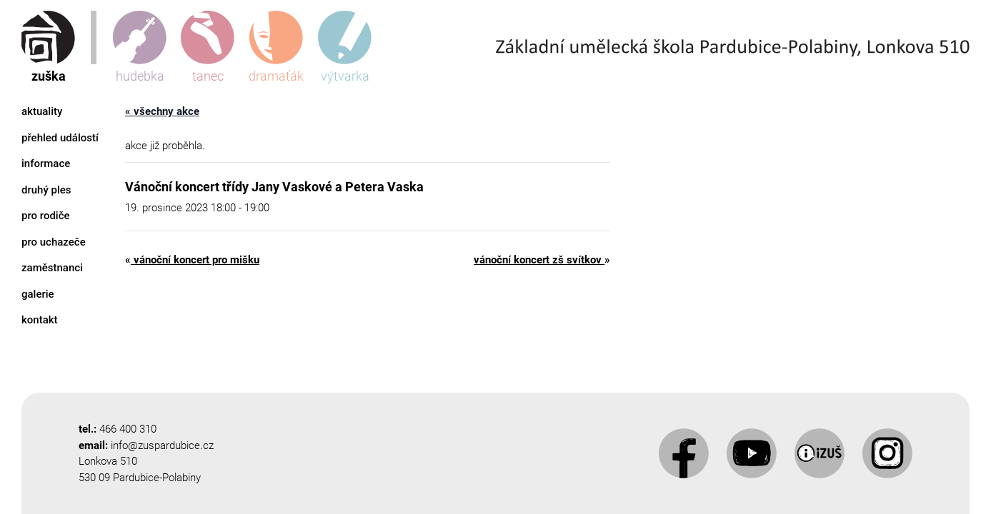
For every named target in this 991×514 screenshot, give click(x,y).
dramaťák (276, 47)
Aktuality (41, 111)
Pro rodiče (45, 215)
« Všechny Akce (162, 111)
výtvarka (345, 47)
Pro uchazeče (53, 242)
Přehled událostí (60, 137)
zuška (48, 47)
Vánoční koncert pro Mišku (192, 259)
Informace (45, 163)
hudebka (139, 47)
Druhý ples (46, 189)
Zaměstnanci (52, 267)
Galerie (37, 294)
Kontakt (39, 319)
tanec (207, 47)
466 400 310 (127, 429)
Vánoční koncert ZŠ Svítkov (542, 259)
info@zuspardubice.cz (162, 445)
